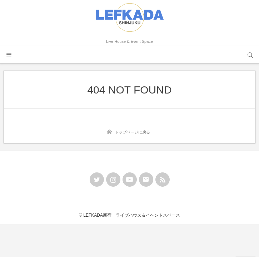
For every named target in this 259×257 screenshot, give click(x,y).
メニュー (9, 54)
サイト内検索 (250, 54)
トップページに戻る (132, 132)
